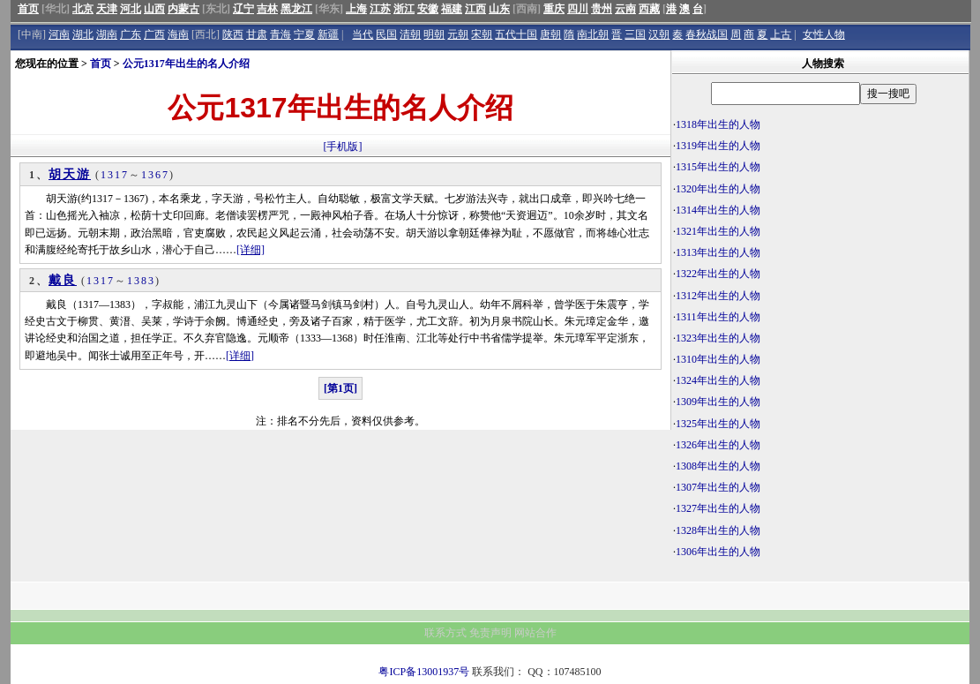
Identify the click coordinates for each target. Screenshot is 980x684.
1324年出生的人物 (718, 380)
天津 (106, 9)
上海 (356, 9)
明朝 (434, 34)
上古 (780, 34)
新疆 (328, 34)
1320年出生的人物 (718, 189)
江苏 (380, 9)
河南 (59, 34)
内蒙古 (183, 9)
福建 (451, 9)
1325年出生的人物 (718, 423)
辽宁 (243, 9)
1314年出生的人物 (718, 210)
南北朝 (593, 34)
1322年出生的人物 (718, 273)
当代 (362, 34)
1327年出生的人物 (718, 508)
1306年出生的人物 (718, 551)
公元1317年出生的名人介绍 (186, 63)
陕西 (232, 34)
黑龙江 (296, 9)
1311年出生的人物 (718, 317)
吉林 (267, 9)
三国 (635, 34)
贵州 (601, 9)
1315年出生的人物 (718, 167)
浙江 (404, 9)
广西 (154, 34)
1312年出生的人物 (718, 295)
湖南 (106, 34)
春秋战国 (706, 34)
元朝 (457, 34)
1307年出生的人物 (718, 487)
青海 (280, 34)
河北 (130, 9)
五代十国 (516, 34)
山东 (499, 9)
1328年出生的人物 (718, 530)
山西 (154, 9)
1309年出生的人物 (718, 401)
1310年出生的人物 (718, 359)
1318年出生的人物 (718, 124)
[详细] (250, 250)
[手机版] (343, 146)
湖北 (83, 34)
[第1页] (340, 388)
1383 (141, 280)
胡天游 (70, 174)
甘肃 (256, 34)
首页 (28, 9)
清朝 (410, 34)
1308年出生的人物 (718, 466)
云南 (625, 9)
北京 (83, 9)
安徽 (427, 9)
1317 (115, 175)
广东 (130, 34)
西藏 (649, 9)
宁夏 (304, 34)
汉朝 (659, 34)
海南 (178, 34)
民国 (386, 34)
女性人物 (824, 34)
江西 (475, 9)
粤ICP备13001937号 (423, 671)
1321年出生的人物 (718, 231)
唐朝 (550, 34)
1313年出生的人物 (718, 252)
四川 (577, 9)
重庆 (554, 9)
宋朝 (481, 34)
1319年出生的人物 (718, 145)
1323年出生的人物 (718, 338)
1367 (155, 175)
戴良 (63, 280)
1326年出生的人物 (718, 445)
